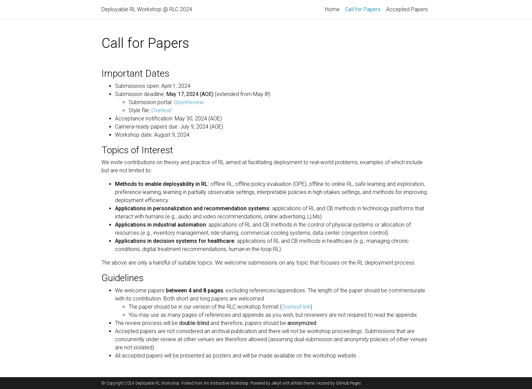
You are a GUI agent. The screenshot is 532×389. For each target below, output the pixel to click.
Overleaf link (296, 307)
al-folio (297, 383)
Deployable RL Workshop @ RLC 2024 (146, 9)
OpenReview (189, 102)
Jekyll (276, 383)
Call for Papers (364, 9)
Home (332, 9)
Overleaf (161, 110)
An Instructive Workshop (226, 383)
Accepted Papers (407, 9)
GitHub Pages (348, 383)
